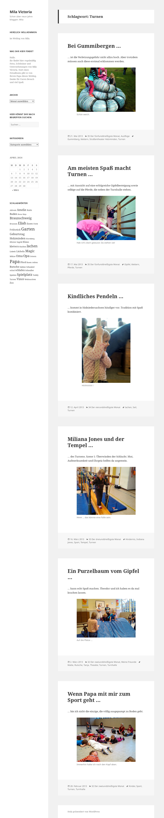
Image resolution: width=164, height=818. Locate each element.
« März (15, 190)
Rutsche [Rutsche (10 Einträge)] (14, 266)
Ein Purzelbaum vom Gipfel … (103, 574)
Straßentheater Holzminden (103, 139)
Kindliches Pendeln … (95, 296)
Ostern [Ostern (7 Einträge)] (33, 256)
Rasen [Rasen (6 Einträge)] (29, 262)
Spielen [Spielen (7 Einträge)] (13, 275)
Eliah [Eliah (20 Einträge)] (22, 223)
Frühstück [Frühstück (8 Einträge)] (15, 229)
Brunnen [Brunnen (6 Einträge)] (13, 224)
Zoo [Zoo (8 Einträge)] (12, 282)
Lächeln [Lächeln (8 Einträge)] (20, 251)
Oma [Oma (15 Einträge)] (19, 256)
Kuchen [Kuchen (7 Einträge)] (22, 246)
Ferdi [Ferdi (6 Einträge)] (35, 224)
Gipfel (127, 264)
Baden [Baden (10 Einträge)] (13, 214)
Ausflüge (125, 136)
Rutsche (78, 665)
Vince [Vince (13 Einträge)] (20, 279)
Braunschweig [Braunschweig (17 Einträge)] (21, 218)
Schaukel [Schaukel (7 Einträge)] (30, 267)
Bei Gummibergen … (94, 45)
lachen (128, 407)
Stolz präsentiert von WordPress (84, 811)
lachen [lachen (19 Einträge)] (32, 246)
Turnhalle (112, 665)
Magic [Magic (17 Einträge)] (30, 251)
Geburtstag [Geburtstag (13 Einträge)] (17, 234)
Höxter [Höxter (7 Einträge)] (13, 242)
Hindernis (130, 539)
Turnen (121, 139)
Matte (70, 665)
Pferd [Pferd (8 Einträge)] (23, 262)
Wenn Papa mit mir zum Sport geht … (99, 696)
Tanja (86, 665)
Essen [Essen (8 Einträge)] (30, 223)
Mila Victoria (21, 11)
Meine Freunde (128, 662)
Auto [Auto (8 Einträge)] (29, 210)
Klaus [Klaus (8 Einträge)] (26, 241)
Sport (76, 542)
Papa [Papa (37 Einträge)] (15, 261)
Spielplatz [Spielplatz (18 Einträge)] (24, 274)
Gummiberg (73, 139)
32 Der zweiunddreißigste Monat (104, 662)
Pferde (71, 267)
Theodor (94, 665)
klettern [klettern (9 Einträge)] (14, 246)
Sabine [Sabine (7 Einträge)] (23, 267)
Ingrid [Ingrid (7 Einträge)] (19, 242)
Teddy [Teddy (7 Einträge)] (35, 275)
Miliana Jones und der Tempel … (96, 442)
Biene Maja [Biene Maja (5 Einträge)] (22, 214)
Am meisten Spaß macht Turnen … (99, 171)
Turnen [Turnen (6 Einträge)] (13, 279)
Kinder (132, 786)
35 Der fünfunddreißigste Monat (103, 136)
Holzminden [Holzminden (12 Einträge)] (17, 238)
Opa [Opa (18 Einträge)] (26, 255)
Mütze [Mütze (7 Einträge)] (12, 256)
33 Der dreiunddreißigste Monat (105, 539)
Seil (134, 407)
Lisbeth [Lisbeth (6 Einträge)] (13, 251)
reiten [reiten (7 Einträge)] (35, 262)
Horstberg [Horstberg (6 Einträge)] (30, 238)
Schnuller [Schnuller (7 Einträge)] (29, 270)
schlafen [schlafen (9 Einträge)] (20, 270)
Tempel (84, 542)
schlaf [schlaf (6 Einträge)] (12, 270)
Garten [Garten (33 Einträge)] (28, 229)
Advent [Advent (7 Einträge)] (13, 210)
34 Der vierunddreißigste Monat (104, 407)
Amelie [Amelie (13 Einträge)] (21, 210)
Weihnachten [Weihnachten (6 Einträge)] (30, 279)
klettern (84, 139)
